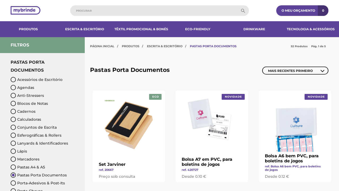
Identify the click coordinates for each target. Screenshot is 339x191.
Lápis (19, 151)
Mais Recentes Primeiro (290, 71)
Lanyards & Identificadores (39, 143)
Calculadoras (26, 119)
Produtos (28, 29)
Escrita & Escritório (84, 29)
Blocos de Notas (29, 103)
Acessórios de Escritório (37, 79)
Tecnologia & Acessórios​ (311, 29)
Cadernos (23, 111)
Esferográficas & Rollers (36, 135)
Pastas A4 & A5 (28, 167)
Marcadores (25, 159)
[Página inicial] (26, 10)
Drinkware (254, 29)
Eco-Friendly (197, 29)
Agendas (22, 87)
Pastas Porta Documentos (39, 175)
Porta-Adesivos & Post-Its (38, 183)
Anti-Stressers (27, 95)
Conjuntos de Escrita (34, 127)
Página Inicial (102, 46)
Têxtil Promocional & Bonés (141, 29)
